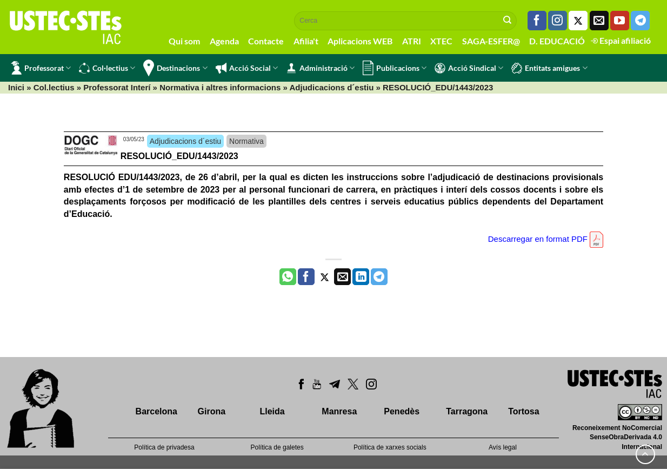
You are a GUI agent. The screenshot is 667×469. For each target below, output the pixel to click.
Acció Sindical (469, 68)
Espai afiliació (621, 40)
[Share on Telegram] (379, 277)
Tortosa (523, 411)
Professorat (41, 68)
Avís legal (503, 447)
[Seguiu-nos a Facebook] (537, 20)
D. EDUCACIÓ (557, 41)
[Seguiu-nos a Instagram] (557, 20)
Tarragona (467, 411)
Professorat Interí (116, 87)
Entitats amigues (549, 68)
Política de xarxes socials (389, 447)
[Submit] (507, 20)
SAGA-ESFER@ (491, 41)
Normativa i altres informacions (220, 87)
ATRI (411, 41)
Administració (320, 68)
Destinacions (175, 68)
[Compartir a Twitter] (324, 277)
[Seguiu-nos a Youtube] (619, 20)
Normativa (246, 141)
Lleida (271, 411)
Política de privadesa (164, 447)
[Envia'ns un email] (599, 20)
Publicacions (394, 68)
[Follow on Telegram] (640, 20)
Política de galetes (277, 447)
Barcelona (156, 411)
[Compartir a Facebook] (306, 277)
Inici (16, 87)
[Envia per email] (342, 277)
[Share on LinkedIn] (360, 277)
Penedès (401, 411)
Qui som (184, 41)
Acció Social (247, 68)
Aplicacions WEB (360, 41)
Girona (212, 411)
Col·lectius (107, 68)
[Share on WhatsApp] (287, 277)
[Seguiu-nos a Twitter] (578, 20)
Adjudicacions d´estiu (332, 87)
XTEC (441, 41)
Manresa (339, 411)
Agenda (224, 41)
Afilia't (306, 41)
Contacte (266, 41)
